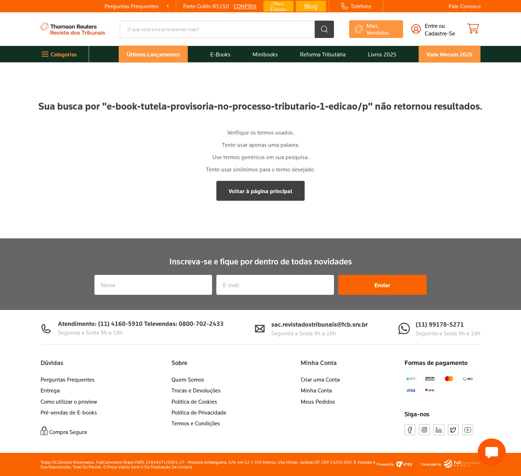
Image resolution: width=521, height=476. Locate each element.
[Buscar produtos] (324, 29)
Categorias (64, 54)
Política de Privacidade (198, 412)
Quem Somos (187, 379)
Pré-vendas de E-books (69, 412)
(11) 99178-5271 (440, 324)
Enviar (382, 285)
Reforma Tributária (323, 54)
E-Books (220, 54)
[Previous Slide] (137, 6)
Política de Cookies (194, 401)
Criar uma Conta (320, 379)
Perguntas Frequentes (67, 379)
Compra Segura (68, 432)
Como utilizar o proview (69, 401)
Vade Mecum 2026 (450, 54)
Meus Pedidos (318, 401)
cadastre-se (440, 33)
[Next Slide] (294, 6)
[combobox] (227, 29)
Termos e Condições (195, 423)
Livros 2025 (382, 54)
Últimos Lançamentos (153, 54)
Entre (431, 25)
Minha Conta (316, 390)
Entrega (50, 390)
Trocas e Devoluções (196, 390)
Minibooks (265, 54)
